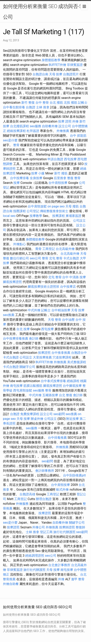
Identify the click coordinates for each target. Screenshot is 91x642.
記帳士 (82, 102)
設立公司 (64, 126)
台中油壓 (68, 319)
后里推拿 (60, 178)
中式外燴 (34, 310)
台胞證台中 (79, 353)
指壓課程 (19, 211)
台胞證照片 (71, 74)
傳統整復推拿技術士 (54, 211)
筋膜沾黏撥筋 (32, 386)
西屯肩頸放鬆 (22, 390)
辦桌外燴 (37, 419)
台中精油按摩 (60, 310)
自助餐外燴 (50, 126)
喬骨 (38, 249)
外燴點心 (19, 244)
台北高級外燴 (65, 249)
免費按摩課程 (29, 414)
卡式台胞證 (71, 258)
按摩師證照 (67, 527)
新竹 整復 (28, 102)
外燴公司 (38, 527)
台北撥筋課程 (19, 126)
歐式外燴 (62, 489)
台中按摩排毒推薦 (15, 338)
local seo (9, 216)
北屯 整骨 (55, 258)
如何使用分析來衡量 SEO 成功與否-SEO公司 (45, 11)
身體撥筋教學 (51, 60)
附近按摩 (72, 419)
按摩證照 (44, 353)
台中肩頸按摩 (57, 183)
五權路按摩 (50, 395)
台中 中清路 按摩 (74, 277)
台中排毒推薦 (57, 437)
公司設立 (79, 220)
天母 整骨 (54, 319)
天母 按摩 (55, 74)
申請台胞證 (55, 159)
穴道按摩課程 (62, 357)
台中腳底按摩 (72, 386)
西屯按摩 (70, 159)
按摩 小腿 (38, 173)
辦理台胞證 (44, 499)
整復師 (80, 527)
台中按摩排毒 (19, 178)
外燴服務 (22, 504)
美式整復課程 (76, 362)
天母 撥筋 (72, 206)
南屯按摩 (16, 386)
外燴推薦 (63, 131)
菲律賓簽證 (75, 65)
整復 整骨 (74, 178)
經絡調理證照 (34, 555)
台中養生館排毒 (14, 107)
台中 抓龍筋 (78, 135)
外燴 (75, 121)
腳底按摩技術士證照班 (43, 286)
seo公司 (35, 258)
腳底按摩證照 (12, 282)
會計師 (33, 338)
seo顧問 (59, 414)
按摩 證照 (65, 121)
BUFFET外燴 (57, 65)
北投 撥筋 (70, 102)
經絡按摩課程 (16, 131)
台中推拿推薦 (60, 353)
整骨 (16, 145)
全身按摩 (36, 178)
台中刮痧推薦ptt (74, 475)
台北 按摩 (23, 329)
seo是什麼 (10, 140)
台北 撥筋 (56, 102)
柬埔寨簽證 (73, 216)
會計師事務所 (44, 471)
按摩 (16, 183)
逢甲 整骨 (77, 579)
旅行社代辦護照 (64, 532)
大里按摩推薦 (42, 357)
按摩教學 (36, 216)
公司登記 (33, 211)
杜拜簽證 (33, 131)
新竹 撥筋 (61, 173)
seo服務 (35, 126)
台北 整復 (65, 395)
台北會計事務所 (59, 565)
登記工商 (46, 532)
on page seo (56, 206)
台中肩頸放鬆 (37, 206)
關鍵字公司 (27, 367)
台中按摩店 (68, 286)
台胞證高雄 (27, 494)
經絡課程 (73, 381)
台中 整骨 (42, 102)
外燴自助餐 (11, 584)
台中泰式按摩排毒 (53, 381)
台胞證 (30, 107)
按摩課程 (58, 216)
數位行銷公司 (19, 258)
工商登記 (48, 249)
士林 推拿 (42, 107)
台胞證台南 (40, 74)
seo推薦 (8, 315)
